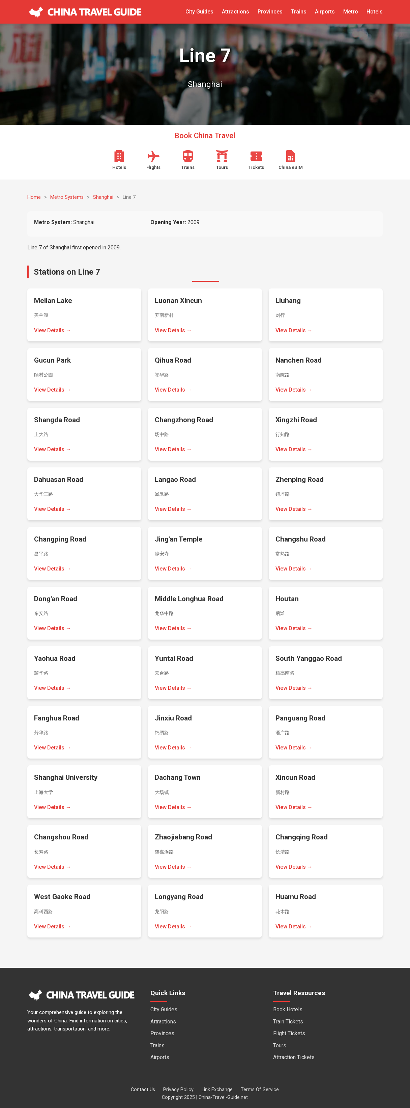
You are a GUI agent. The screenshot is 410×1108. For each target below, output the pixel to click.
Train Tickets (288, 1021)
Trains (298, 11)
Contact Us (143, 1089)
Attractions (235, 11)
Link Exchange (217, 1089)
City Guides (199, 11)
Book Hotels (287, 1009)
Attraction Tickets (294, 1057)
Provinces (270, 11)
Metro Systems (67, 197)
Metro (350, 11)
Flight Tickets (289, 1033)
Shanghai (103, 197)
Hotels (375, 11)
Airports (325, 11)
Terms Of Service (260, 1089)
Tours (279, 1045)
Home (34, 197)
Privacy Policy (178, 1089)
